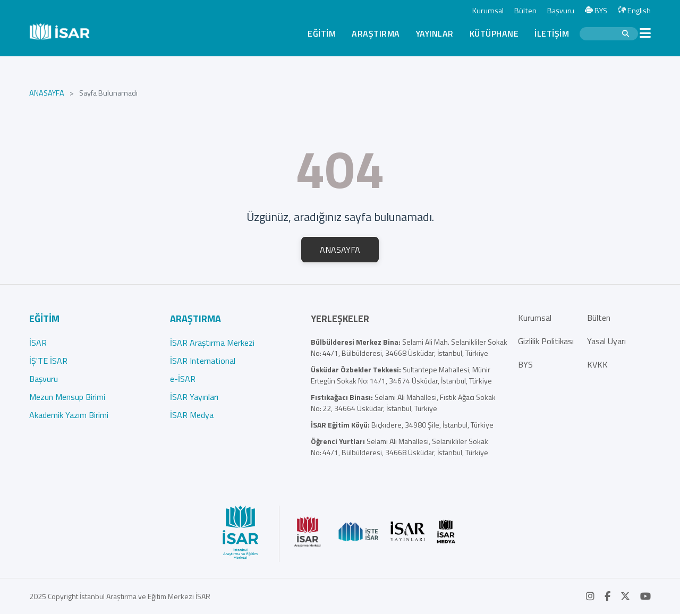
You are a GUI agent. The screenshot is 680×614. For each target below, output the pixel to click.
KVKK (597, 364)
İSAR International (202, 360)
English (634, 10)
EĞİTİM (322, 33)
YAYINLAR (435, 33)
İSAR (38, 342)
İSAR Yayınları (194, 396)
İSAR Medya (192, 414)
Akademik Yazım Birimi (68, 414)
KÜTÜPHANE (494, 33)
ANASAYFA (46, 93)
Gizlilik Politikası (546, 341)
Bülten (525, 10)
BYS (596, 10)
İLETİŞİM (551, 33)
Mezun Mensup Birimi (67, 396)
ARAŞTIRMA (376, 33)
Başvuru (560, 10)
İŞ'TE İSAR (48, 360)
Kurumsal (488, 10)
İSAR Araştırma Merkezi (212, 342)
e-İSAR (183, 378)
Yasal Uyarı (606, 341)
